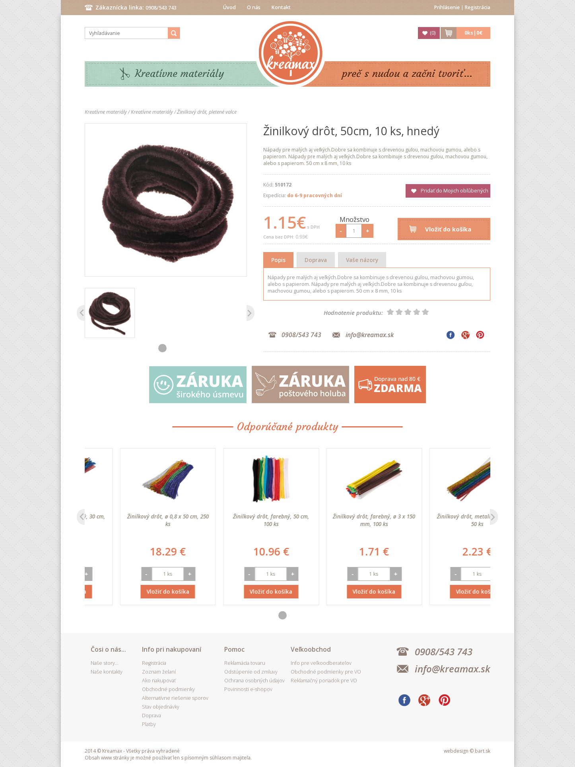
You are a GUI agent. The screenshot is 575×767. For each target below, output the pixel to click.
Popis (278, 260)
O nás (253, 7)
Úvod (229, 7)
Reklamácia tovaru (244, 663)
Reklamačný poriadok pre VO (324, 680)
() (432, 32)
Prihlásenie (447, 7)
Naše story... (104, 663)
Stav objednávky (160, 706)
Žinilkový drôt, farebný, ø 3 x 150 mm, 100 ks (442, 520)
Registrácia (477, 7)
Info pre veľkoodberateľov (321, 663)
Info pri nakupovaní (171, 649)
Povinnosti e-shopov (248, 689)
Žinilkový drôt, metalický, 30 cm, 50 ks (132, 520)
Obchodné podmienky (168, 689)
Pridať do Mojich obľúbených (454, 190)
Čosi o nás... (108, 649)
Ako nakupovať (159, 680)
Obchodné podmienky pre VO (326, 671)
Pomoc (234, 649)
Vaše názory (362, 260)
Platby (149, 724)
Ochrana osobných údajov (254, 680)
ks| (473, 32)
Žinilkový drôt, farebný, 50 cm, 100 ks (339, 520)
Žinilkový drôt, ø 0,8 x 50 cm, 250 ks (235, 520)
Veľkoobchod (311, 649)
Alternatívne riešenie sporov (175, 698)
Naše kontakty (106, 671)
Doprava (316, 260)
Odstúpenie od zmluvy (251, 671)
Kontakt (281, 7)
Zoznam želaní (159, 671)
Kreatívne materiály (179, 74)
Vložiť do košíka (448, 229)
